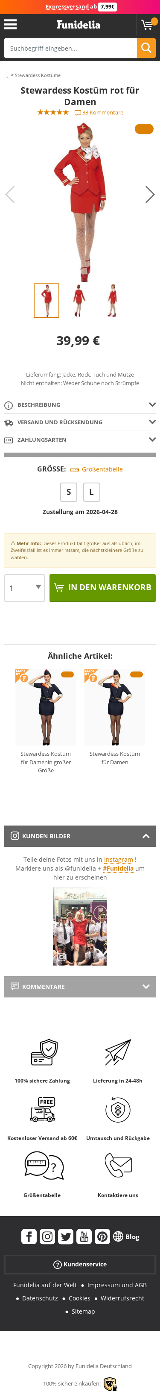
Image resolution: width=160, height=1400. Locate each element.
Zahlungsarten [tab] (35, 440)
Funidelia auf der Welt (45, 1285)
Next (150, 194)
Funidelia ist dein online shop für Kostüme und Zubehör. (78, 24)
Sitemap (83, 1311)
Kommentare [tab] (38, 987)
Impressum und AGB (117, 1285)
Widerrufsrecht (122, 1298)
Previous (9, 194)
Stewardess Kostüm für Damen (115, 758)
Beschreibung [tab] (32, 405)
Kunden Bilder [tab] (40, 836)
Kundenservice (80, 1264)
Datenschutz (40, 1298)
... (6, 75)
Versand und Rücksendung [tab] (53, 422)
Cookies (79, 1298)
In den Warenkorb (108, 587)
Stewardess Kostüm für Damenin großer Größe (45, 762)
